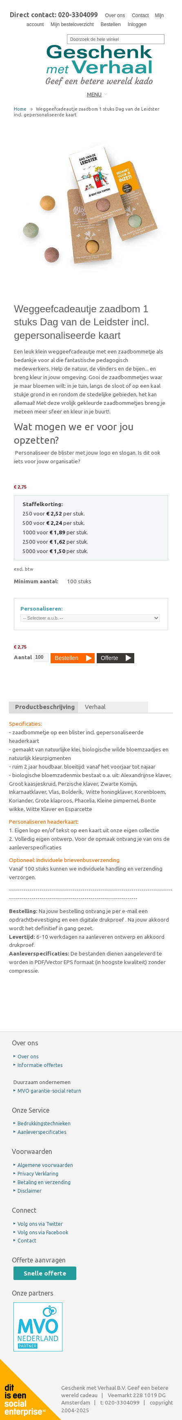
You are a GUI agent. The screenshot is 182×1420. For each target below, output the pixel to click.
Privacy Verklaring (38, 1173)
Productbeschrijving (45, 706)
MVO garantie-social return (49, 1090)
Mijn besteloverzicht (72, 24)
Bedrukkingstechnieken (44, 1123)
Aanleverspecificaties (42, 1132)
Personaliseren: (41, 608)
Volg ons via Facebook (43, 1232)
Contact (140, 15)
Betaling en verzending (44, 1182)
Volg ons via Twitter (40, 1224)
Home (20, 109)
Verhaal (95, 706)
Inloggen (137, 24)
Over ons (115, 15)
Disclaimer (30, 1190)
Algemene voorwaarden (45, 1165)
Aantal (23, 657)
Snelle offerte (45, 1273)
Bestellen (110, 24)
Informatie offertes (40, 1065)
